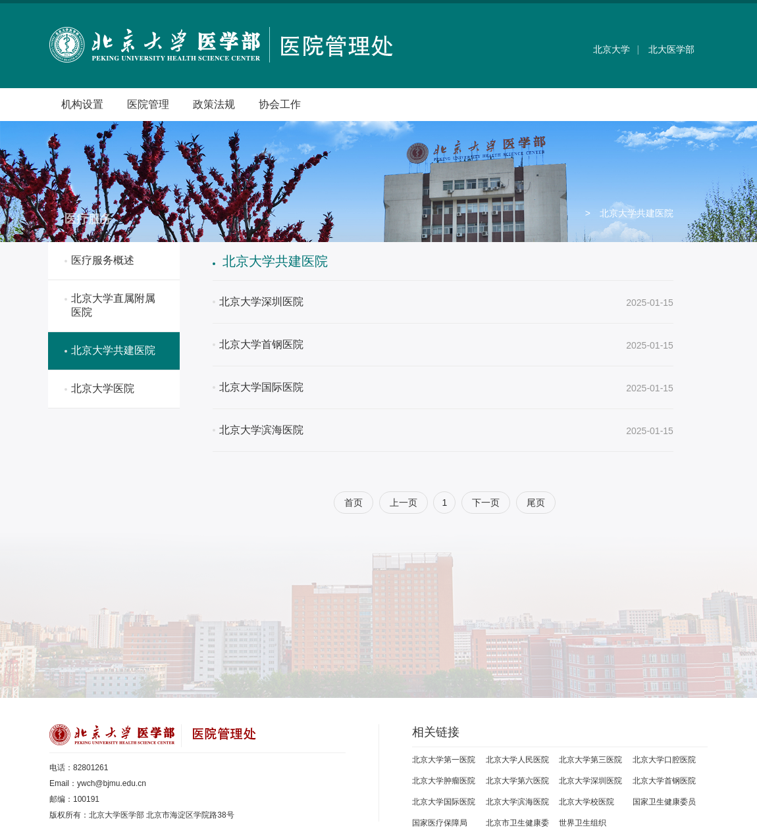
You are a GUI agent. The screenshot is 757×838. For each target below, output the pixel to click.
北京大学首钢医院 (664, 780)
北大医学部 (671, 49)
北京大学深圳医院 (590, 780)
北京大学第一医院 (443, 759)
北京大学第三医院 (590, 759)
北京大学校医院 (586, 801)
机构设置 (82, 104)
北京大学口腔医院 (664, 759)
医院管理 (148, 104)
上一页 (403, 502)
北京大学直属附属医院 (113, 305)
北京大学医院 (102, 388)
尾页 (536, 502)
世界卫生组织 (582, 822)
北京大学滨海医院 (517, 801)
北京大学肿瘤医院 (443, 780)
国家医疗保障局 (439, 822)
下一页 (486, 502)
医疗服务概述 (102, 260)
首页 (353, 502)
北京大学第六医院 (517, 780)
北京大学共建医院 (113, 350)
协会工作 (280, 104)
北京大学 (611, 49)
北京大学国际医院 (443, 801)
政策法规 (214, 104)
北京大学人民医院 (517, 759)
